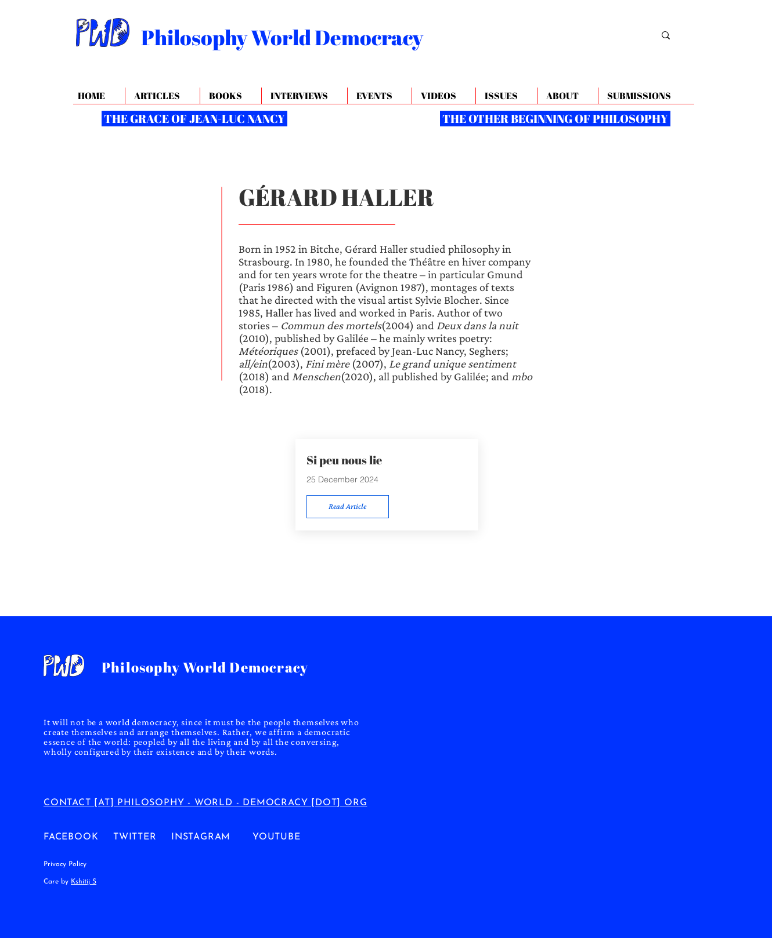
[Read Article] (347, 506)
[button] (567, 96)
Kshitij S (83, 881)
